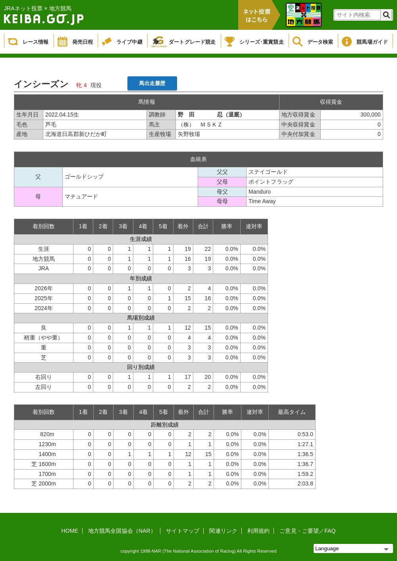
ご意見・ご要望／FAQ (307, 531)
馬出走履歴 (152, 83)
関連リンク (223, 531)
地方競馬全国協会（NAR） (122, 531)
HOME (70, 531)
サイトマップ (183, 531)
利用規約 (258, 531)
